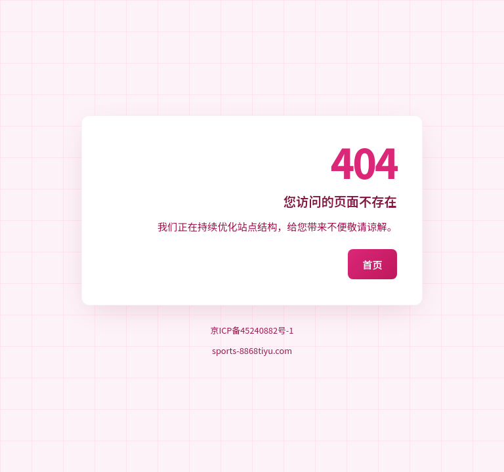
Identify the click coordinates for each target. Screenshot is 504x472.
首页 (372, 264)
